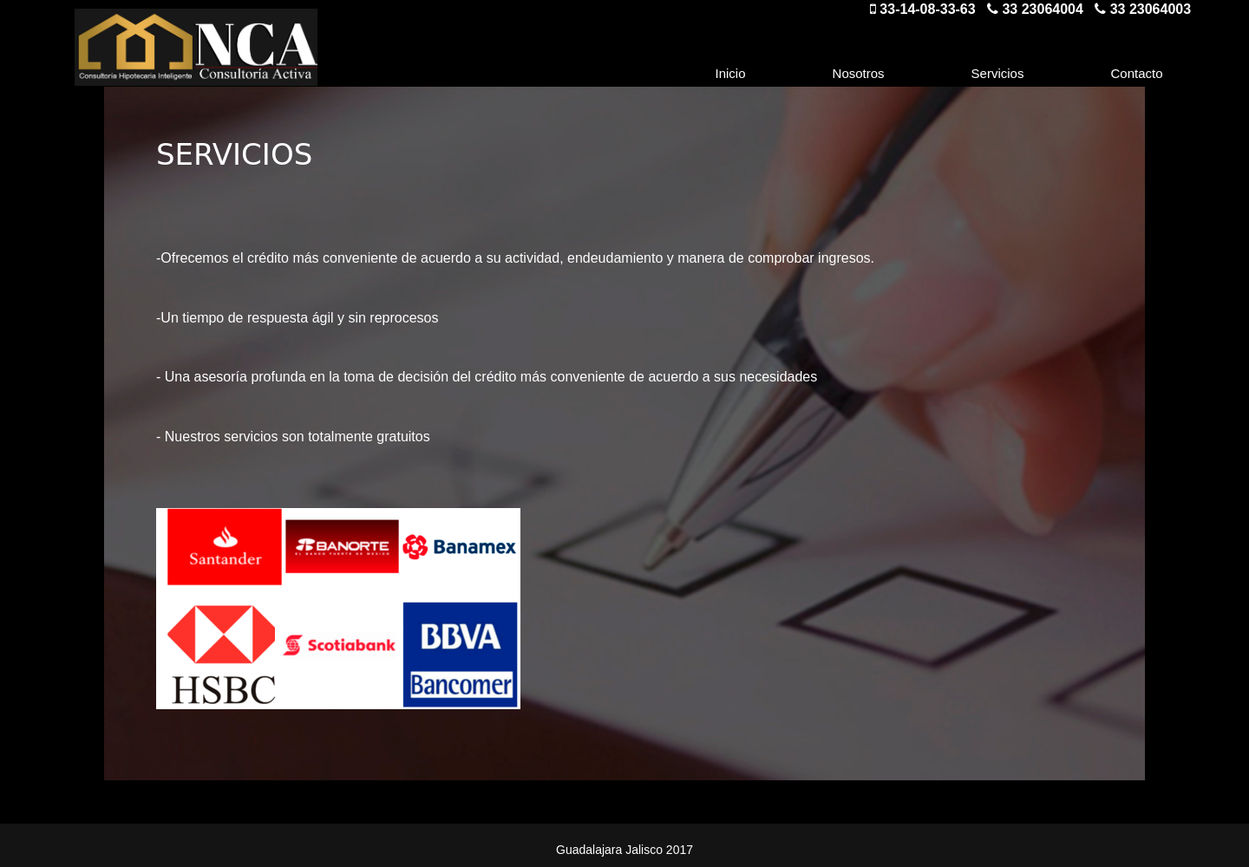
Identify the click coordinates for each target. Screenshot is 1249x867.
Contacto (1136, 73)
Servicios (997, 73)
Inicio (731, 73)
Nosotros (859, 73)
